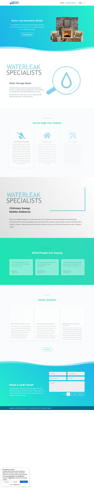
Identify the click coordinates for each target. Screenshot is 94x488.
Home (62, 3)
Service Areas (71, 3)
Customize (6, 481)
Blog (80, 3)
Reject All (15, 481)
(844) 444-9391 (27, 34)
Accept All (24, 481)
